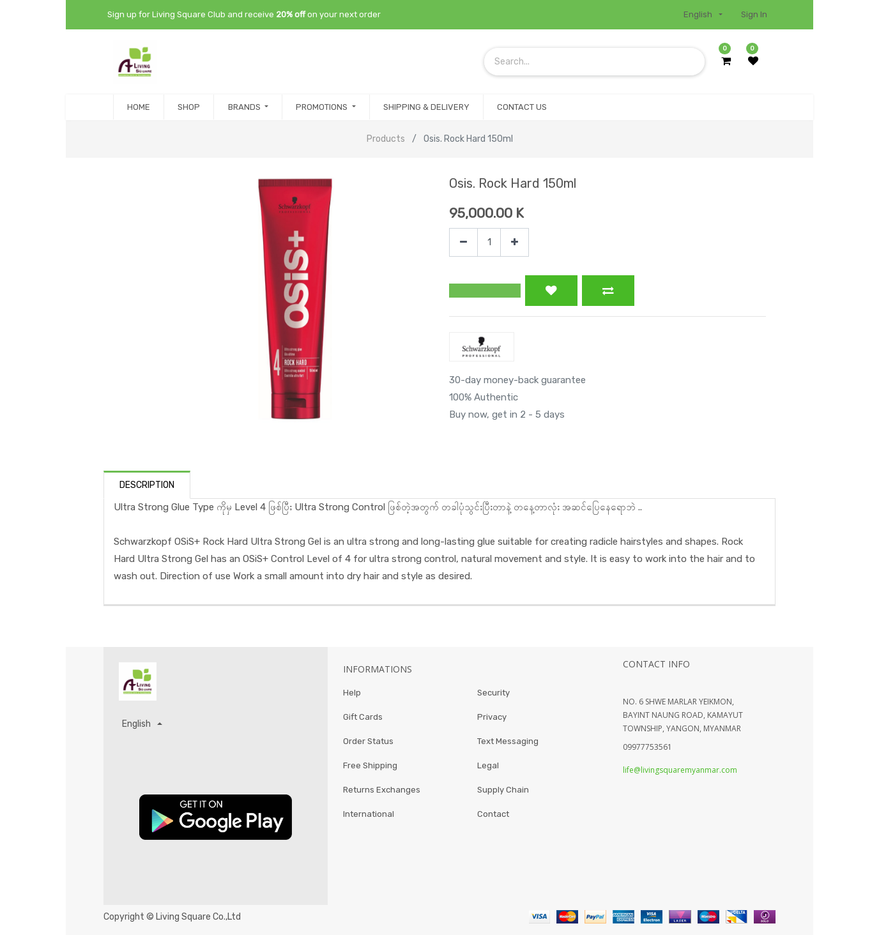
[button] (485, 291)
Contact (493, 820)
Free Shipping (370, 769)
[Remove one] (463, 242)
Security (493, 693)
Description (146, 485)
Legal (488, 769)
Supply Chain (503, 794)
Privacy (492, 719)
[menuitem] (138, 107)
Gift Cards (363, 719)
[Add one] (514, 242)
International (368, 820)
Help (352, 693)
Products (386, 138)
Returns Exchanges (381, 794)
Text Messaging (508, 744)
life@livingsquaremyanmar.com (680, 769)
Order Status (368, 744)
